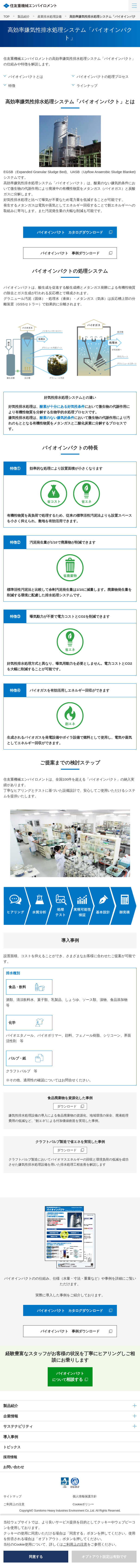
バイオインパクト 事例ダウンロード (70, 253)
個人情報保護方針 (85, 1496)
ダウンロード (67, 1106)
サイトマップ (12, 1496)
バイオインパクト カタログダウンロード (70, 232)
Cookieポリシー (83, 1504)
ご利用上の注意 (14, 1504)
